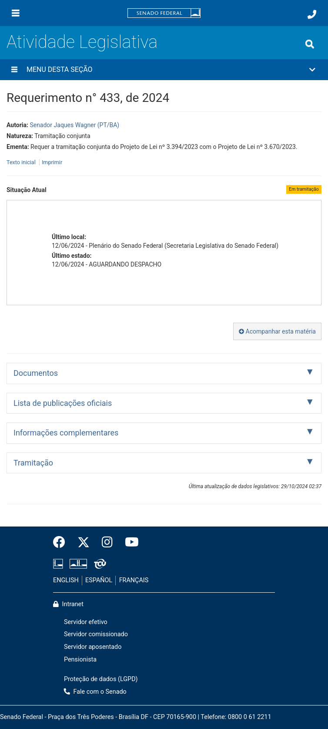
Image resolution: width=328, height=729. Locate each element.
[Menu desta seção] (14, 69)
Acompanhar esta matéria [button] (277, 331)
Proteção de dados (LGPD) (101, 679)
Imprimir (52, 162)
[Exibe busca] (309, 44)
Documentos (35, 373)
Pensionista (80, 659)
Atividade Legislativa (82, 42)
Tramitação (33, 462)
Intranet (68, 604)
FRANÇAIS (134, 580)
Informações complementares (65, 432)
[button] (164, 69)
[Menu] (15, 13)
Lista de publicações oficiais (62, 403)
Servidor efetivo (85, 622)
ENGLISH (66, 580)
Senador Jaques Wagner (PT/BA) (74, 125)
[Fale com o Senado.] (312, 14)
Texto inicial (22, 162)
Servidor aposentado (92, 647)
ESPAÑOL (98, 580)
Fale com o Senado (95, 691)
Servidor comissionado (96, 634)
